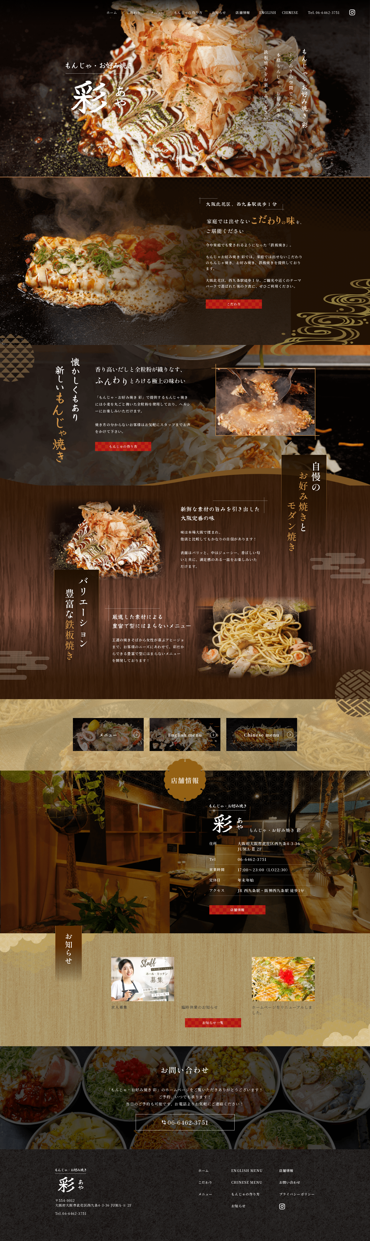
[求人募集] (142, 958)
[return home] (98, 116)
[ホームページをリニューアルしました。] (283, 958)
